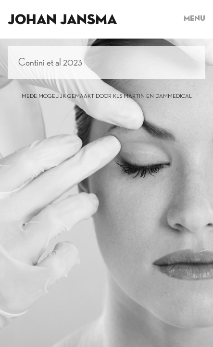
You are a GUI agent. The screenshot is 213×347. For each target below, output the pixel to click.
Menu (194, 19)
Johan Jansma (62, 20)
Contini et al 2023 (50, 62)
